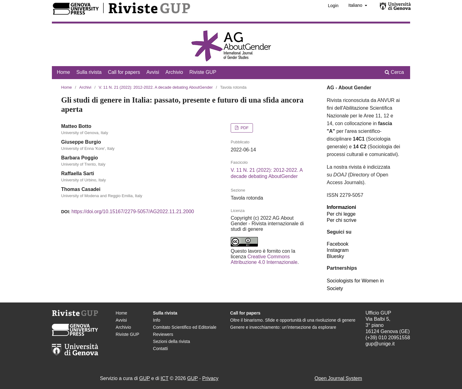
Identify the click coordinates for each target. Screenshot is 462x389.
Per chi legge (341, 214)
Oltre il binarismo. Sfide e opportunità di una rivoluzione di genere (292, 320)
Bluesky (335, 256)
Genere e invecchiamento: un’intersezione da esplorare (283, 327)
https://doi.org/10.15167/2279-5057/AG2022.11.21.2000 (132, 211)
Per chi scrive (341, 220)
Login (333, 5)
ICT (164, 378)
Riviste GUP (202, 72)
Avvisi (152, 72)
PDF (244, 127)
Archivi (85, 87)
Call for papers (124, 72)
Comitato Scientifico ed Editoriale (184, 327)
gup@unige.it (380, 343)
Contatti (160, 348)
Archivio (174, 72)
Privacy (210, 378)
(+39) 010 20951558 (387, 337)
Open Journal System (338, 378)
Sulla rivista (89, 72)
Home (63, 72)
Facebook (337, 244)
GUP (144, 378)
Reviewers (163, 334)
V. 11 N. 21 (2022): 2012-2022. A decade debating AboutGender (156, 87)
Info (156, 320)
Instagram (338, 250)
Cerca (394, 72)
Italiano (355, 5)
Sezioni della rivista (171, 341)
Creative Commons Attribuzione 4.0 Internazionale (264, 259)
